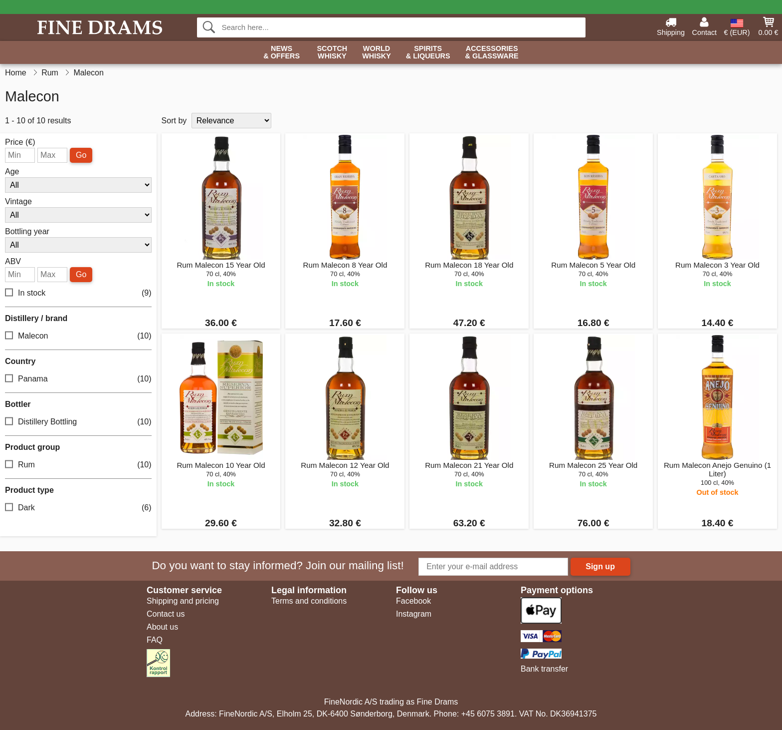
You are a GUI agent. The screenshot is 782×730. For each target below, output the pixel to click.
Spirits (428, 52)
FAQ (155, 640)
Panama (78, 379)
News (281, 52)
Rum (78, 465)
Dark (78, 508)
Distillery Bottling (78, 422)
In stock (78, 293)
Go (81, 155)
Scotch (332, 52)
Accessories (492, 52)
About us (162, 627)
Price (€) (20, 142)
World (376, 52)
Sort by (174, 120)
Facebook (413, 601)
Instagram (413, 614)
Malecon (78, 336)
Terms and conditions (309, 601)
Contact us (166, 614)
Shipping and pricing (183, 601)
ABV (13, 262)
